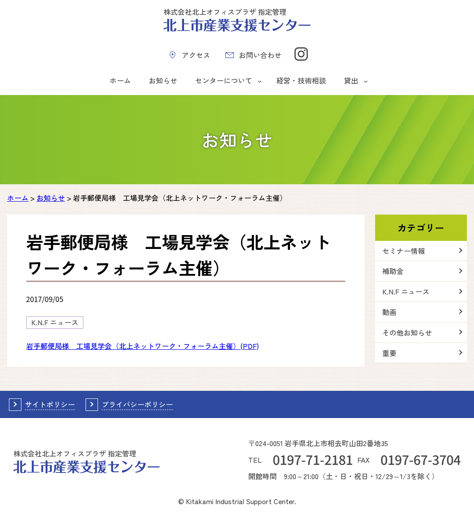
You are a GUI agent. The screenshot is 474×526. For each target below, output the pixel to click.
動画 (389, 311)
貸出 (351, 80)
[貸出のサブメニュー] (366, 81)
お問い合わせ (260, 55)
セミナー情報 (403, 250)
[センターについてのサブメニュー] (259, 81)
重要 (389, 353)
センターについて (223, 80)
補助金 (393, 270)
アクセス (196, 55)
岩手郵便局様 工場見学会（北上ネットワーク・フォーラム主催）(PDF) (142, 345)
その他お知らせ (407, 332)
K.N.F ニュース (54, 322)
